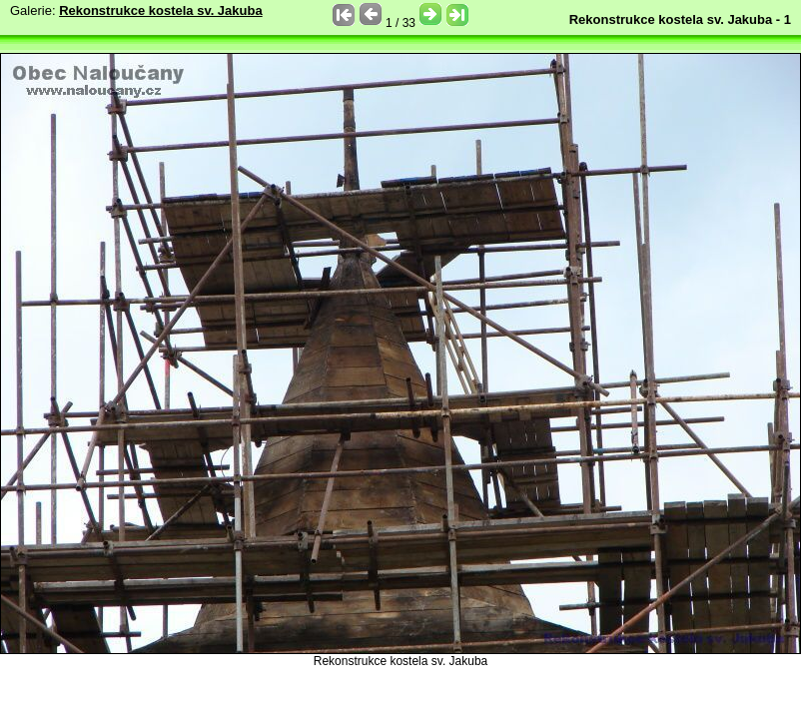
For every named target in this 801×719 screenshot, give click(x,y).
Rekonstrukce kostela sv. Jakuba (161, 10)
